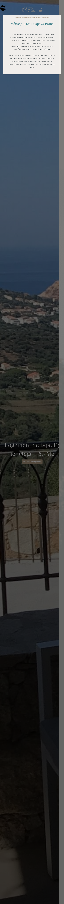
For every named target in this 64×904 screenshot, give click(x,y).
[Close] (50, 17)
